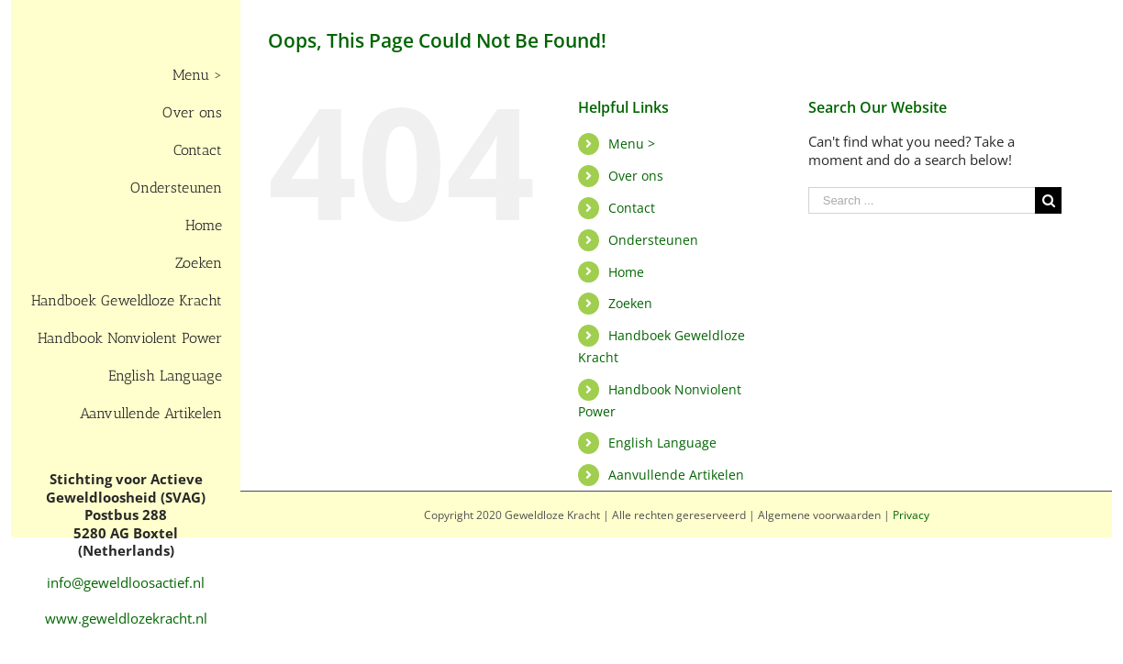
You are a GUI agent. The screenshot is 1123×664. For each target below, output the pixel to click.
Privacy (911, 515)
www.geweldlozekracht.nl (126, 618)
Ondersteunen (653, 240)
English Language (662, 442)
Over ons (635, 175)
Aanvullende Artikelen (676, 474)
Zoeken (630, 303)
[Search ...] (922, 200)
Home (626, 272)
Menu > (631, 143)
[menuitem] (125, 76)
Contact (631, 207)
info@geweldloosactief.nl (126, 582)
